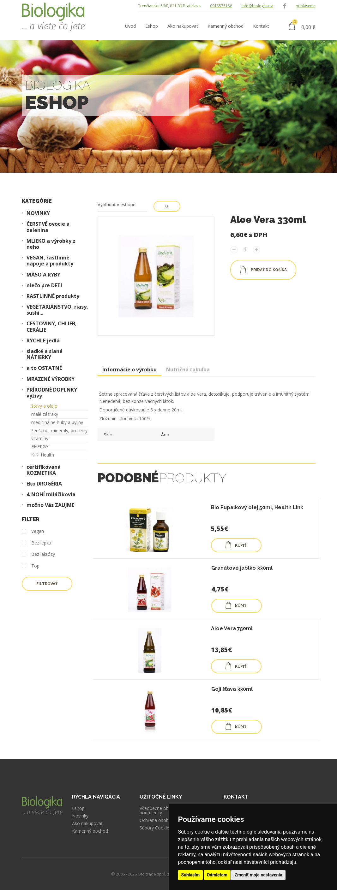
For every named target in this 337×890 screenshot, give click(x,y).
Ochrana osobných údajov (166, 820)
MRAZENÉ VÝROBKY (51, 379)
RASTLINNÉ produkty (53, 296)
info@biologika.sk (258, 6)
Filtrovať (46, 584)
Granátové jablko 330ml (242, 568)
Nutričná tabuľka (188, 369)
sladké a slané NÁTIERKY (45, 354)
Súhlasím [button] (190, 874)
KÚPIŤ (235, 544)
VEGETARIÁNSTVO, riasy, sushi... (57, 310)
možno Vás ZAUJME (50, 505)
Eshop (78, 808)
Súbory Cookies (156, 828)
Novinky (80, 816)
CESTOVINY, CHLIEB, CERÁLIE (52, 327)
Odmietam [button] (217, 874)
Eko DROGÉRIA (44, 484)
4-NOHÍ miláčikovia (51, 494)
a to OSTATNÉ (44, 368)
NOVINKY (38, 213)
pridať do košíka (263, 269)
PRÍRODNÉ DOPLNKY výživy (52, 393)
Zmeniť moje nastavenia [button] (258, 874)
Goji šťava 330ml (232, 689)
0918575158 (221, 6)
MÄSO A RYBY (43, 275)
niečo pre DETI (44, 285)
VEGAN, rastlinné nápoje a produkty (50, 261)
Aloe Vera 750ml (232, 628)
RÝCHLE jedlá (43, 341)
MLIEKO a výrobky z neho (51, 244)
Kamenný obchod (90, 831)
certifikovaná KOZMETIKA (44, 470)
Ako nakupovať (87, 823)
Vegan (33, 531)
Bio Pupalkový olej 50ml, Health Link (257, 507)
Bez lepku (36, 543)
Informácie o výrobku (129, 369)
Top (30, 566)
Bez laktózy (38, 554)
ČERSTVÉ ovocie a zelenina (48, 227)
